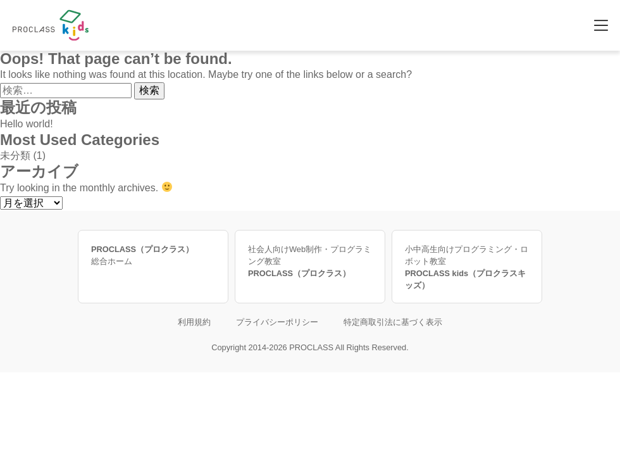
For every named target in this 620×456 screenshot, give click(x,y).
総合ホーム (153, 254)
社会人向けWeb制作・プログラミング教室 (310, 262)
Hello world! (26, 123)
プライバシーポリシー (277, 322)
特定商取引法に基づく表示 (393, 322)
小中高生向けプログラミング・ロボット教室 (467, 268)
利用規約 (194, 322)
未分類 (15, 155)
